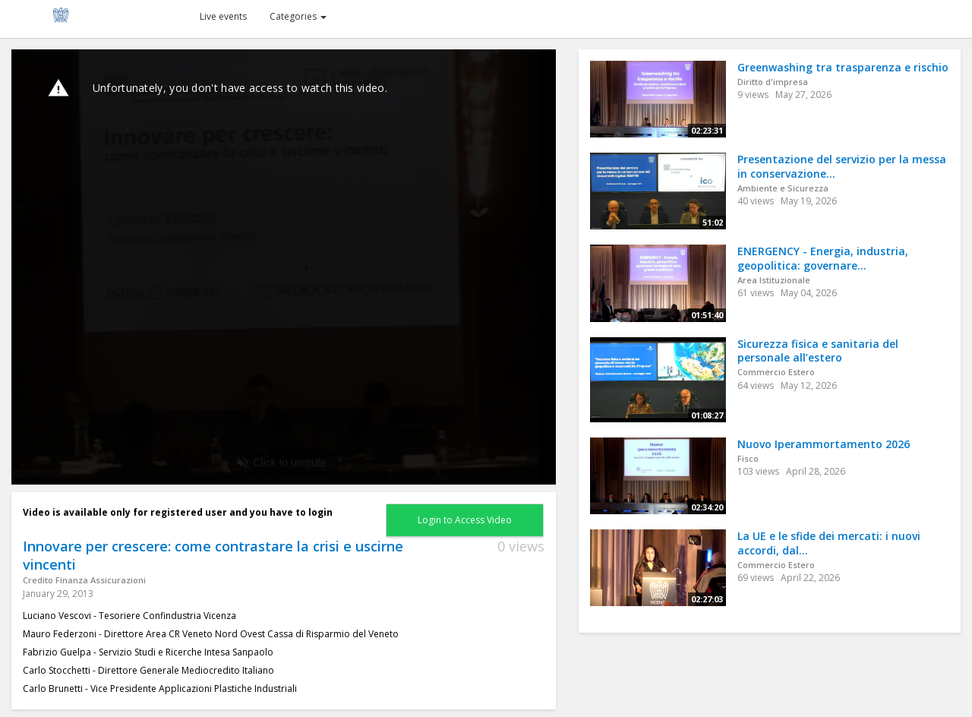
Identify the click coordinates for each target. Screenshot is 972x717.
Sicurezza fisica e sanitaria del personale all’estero (817, 350)
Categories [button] (298, 16)
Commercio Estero (776, 371)
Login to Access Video (465, 519)
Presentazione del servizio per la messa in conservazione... (841, 166)
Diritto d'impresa (772, 81)
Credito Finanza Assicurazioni (84, 580)
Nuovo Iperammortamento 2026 (823, 444)
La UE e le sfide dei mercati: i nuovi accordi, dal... (828, 543)
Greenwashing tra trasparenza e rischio (842, 67)
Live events (223, 16)
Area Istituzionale (773, 280)
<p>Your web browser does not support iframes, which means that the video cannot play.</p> (283, 267)
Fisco (748, 458)
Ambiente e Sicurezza (782, 188)
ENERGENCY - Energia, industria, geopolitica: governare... (822, 258)
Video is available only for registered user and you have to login (178, 512)
